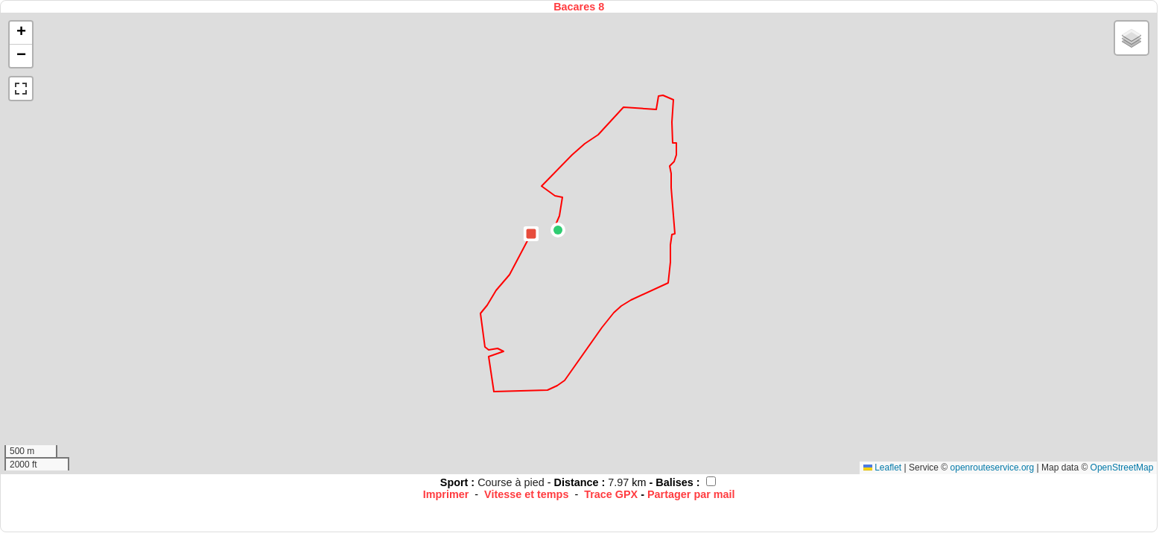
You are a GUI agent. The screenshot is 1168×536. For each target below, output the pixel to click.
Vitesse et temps (526, 494)
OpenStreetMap (1122, 467)
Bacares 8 (578, 7)
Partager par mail (691, 494)
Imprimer (446, 494)
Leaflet (882, 467)
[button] (558, 230)
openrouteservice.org (992, 467)
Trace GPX (611, 494)
